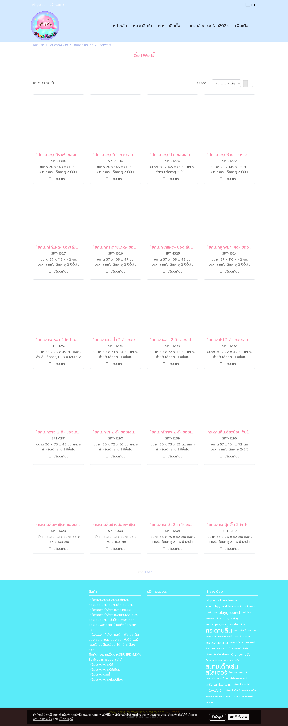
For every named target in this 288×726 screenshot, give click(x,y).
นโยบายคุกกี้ (66, 719)
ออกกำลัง (243, 672)
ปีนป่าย (219, 660)
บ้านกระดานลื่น (241, 654)
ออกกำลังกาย (212, 678)
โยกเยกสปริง (248, 696)
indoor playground (216, 606)
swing (234, 618)
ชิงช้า (245, 648)
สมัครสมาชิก (58, 4)
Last (148, 572)
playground (229, 613)
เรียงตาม (204, 83)
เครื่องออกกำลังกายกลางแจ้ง (110, 610)
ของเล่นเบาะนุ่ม (249, 642)
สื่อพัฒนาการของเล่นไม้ (105, 659)
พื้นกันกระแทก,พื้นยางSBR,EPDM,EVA (115, 654)
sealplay (246, 612)
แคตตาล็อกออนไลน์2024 (207, 26)
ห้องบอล (233, 672)
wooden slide (237, 624)
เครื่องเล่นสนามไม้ (101, 664)
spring (226, 618)
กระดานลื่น (219, 631)
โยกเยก (236, 696)
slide (218, 618)
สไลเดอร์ (216, 673)
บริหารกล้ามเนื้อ (213, 654)
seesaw (210, 618)
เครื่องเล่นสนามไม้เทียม (104, 669)
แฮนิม (228, 696)
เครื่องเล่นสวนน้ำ (100, 674)
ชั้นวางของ (222, 648)
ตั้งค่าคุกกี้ (217, 717)
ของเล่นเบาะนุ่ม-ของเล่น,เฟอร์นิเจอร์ (113, 639)
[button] (254, 25)
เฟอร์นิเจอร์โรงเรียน (215, 696)
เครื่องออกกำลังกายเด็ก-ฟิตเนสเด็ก (114, 634)
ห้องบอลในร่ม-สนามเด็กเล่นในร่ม (111, 605)
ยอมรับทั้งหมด (238, 717)
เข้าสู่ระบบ (39, 4)
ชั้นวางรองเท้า (235, 648)
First (139, 572)
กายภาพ (252, 630)
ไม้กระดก (210, 702)
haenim (232, 600)
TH (250, 4)
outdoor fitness (246, 606)
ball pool (210, 600)
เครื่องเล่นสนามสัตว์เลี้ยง (106, 679)
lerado (232, 606)
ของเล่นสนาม (217, 643)
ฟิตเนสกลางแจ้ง (231, 660)
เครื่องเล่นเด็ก (214, 690)
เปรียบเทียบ (60, 179)
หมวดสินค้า (142, 26)
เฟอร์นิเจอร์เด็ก (249, 690)
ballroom (222, 600)
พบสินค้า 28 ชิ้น (44, 83)
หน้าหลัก (120, 26)
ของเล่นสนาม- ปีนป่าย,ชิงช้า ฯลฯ (111, 620)
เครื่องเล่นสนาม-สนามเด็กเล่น (109, 600)
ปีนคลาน (210, 660)
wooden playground (217, 624)
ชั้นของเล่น (211, 648)
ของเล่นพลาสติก (225, 636)
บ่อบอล (226, 654)
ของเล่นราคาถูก (242, 636)
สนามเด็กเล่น (222, 667)
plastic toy (211, 612)
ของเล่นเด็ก (235, 642)
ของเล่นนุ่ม (211, 636)
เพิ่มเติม (241, 26)
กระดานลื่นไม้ (240, 630)
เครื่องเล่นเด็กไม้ (232, 690)
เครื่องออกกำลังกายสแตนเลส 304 (113, 615)
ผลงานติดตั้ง (169, 26)
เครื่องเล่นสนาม (218, 685)
